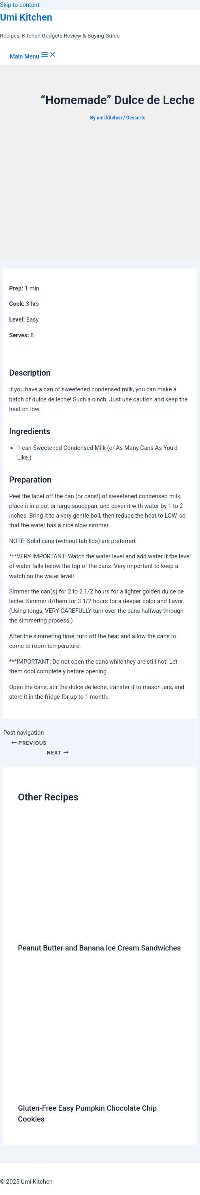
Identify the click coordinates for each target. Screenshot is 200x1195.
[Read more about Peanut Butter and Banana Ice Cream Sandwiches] (101, 930)
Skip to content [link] (19, 4)
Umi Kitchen (26, 17)
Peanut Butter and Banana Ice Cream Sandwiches (99, 948)
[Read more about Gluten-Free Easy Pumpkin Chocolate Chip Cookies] (101, 1090)
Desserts (135, 118)
